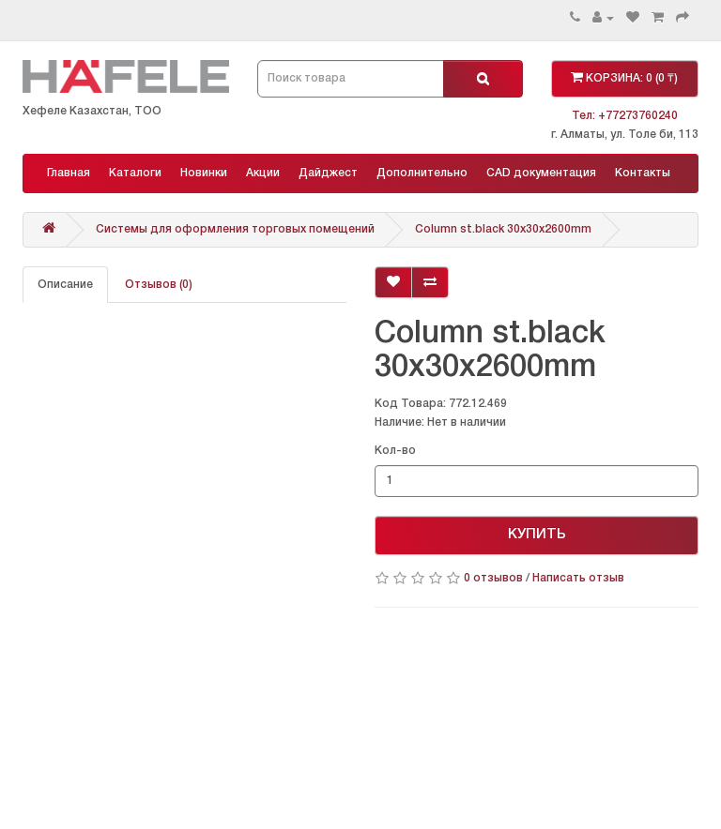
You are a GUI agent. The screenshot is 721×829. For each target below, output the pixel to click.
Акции (263, 173)
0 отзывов (493, 578)
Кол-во (395, 450)
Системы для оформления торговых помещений (235, 229)
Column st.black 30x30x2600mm (503, 229)
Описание (65, 284)
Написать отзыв (578, 578)
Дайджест (328, 173)
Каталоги (135, 173)
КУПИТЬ (537, 534)
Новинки (203, 173)
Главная (68, 173)
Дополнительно (422, 173)
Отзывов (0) (158, 284)
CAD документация (541, 173)
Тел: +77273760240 (625, 116)
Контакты (642, 173)
